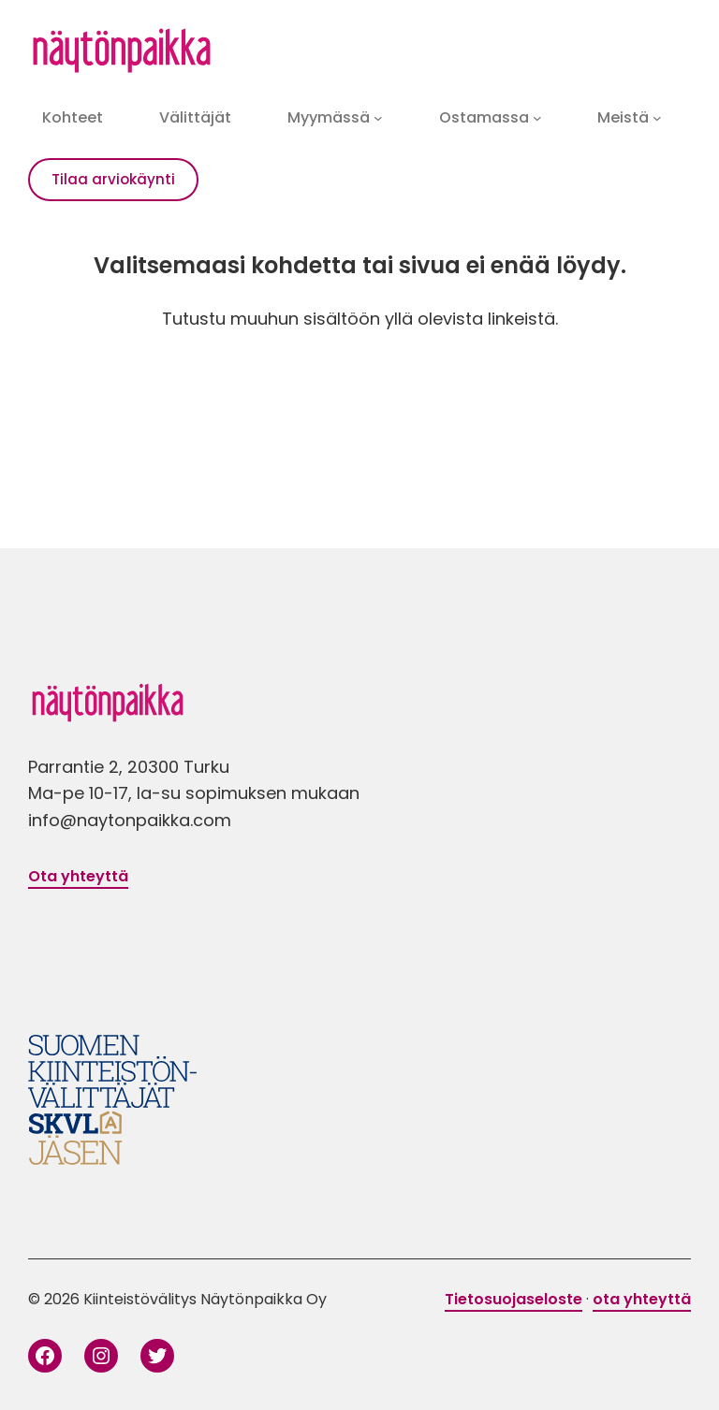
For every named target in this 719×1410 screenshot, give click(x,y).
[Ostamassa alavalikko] (537, 118)
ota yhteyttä (642, 1299)
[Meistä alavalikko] (657, 118)
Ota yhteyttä (78, 876)
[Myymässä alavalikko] (378, 118)
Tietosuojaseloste (513, 1299)
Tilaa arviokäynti (113, 179)
